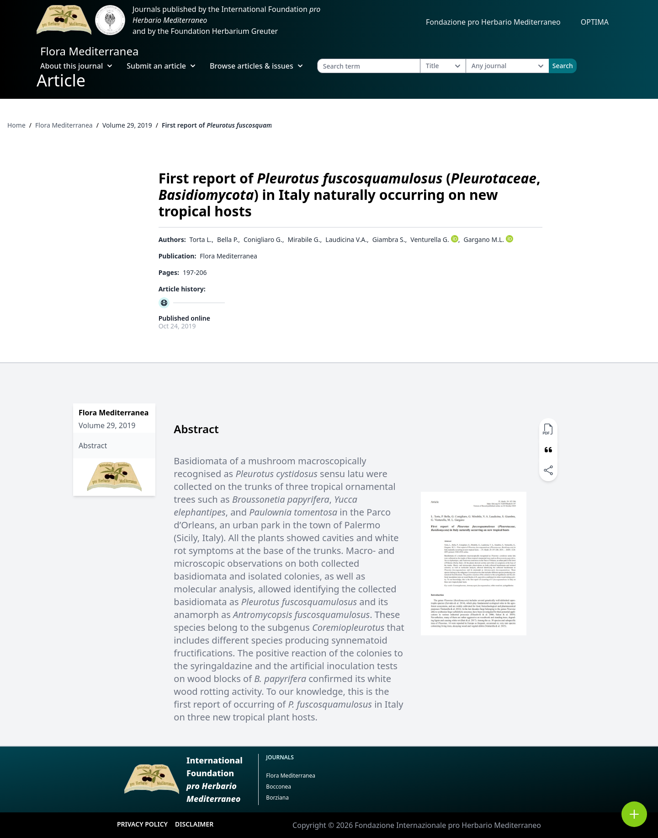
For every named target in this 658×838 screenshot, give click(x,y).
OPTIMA (595, 22)
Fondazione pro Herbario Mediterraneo (493, 22)
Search (562, 65)
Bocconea (278, 786)
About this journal (76, 66)
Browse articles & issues (256, 66)
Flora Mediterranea (89, 51)
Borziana (277, 797)
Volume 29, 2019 (127, 125)
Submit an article (161, 66)
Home (16, 125)
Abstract (93, 445)
